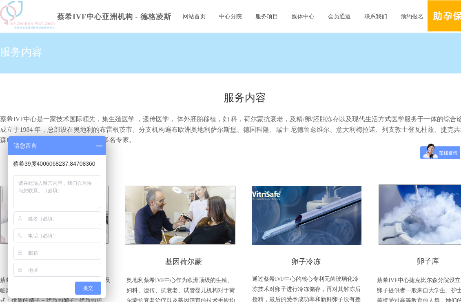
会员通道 (339, 16)
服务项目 (266, 16)
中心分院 (230, 16)
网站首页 (194, 16)
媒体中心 (303, 16)
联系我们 (375, 16)
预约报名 (412, 16)
